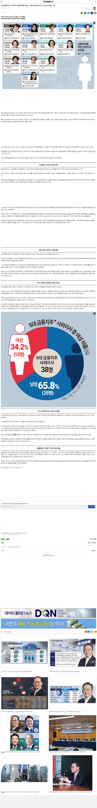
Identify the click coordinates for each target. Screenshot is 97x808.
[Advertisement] (48, 100)
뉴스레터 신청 (92, 506)
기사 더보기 (9, 583)
